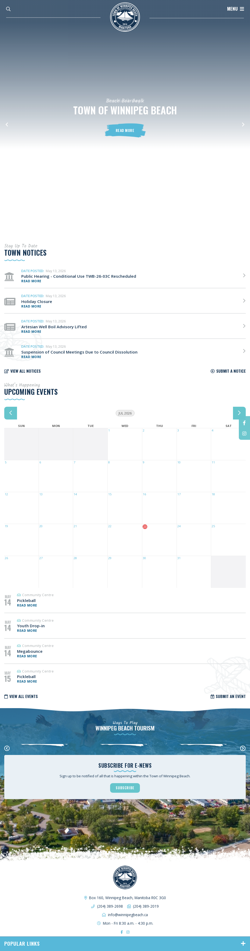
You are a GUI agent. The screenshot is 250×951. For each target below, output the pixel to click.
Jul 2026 (125, 413)
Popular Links (22, 943)
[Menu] (235, 9)
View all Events (23, 696)
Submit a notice (231, 371)
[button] (6, 122)
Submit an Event (231, 696)
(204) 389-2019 (146, 906)
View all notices (25, 371)
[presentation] (7, 748)
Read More (125, 130)
